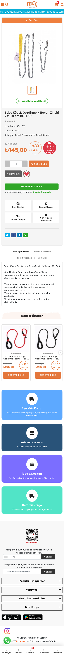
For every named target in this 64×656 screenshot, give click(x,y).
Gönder (48, 556)
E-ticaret (21, 641)
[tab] (20, 252)
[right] (60, 352)
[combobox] (6, 556)
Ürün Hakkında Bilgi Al (32, 101)
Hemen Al (13, 173)
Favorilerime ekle (26, 174)
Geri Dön (32, 20)
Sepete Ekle (39, 163)
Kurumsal (32, 590)
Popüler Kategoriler (32, 581)
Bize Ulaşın (32, 607)
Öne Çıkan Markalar (32, 598)
